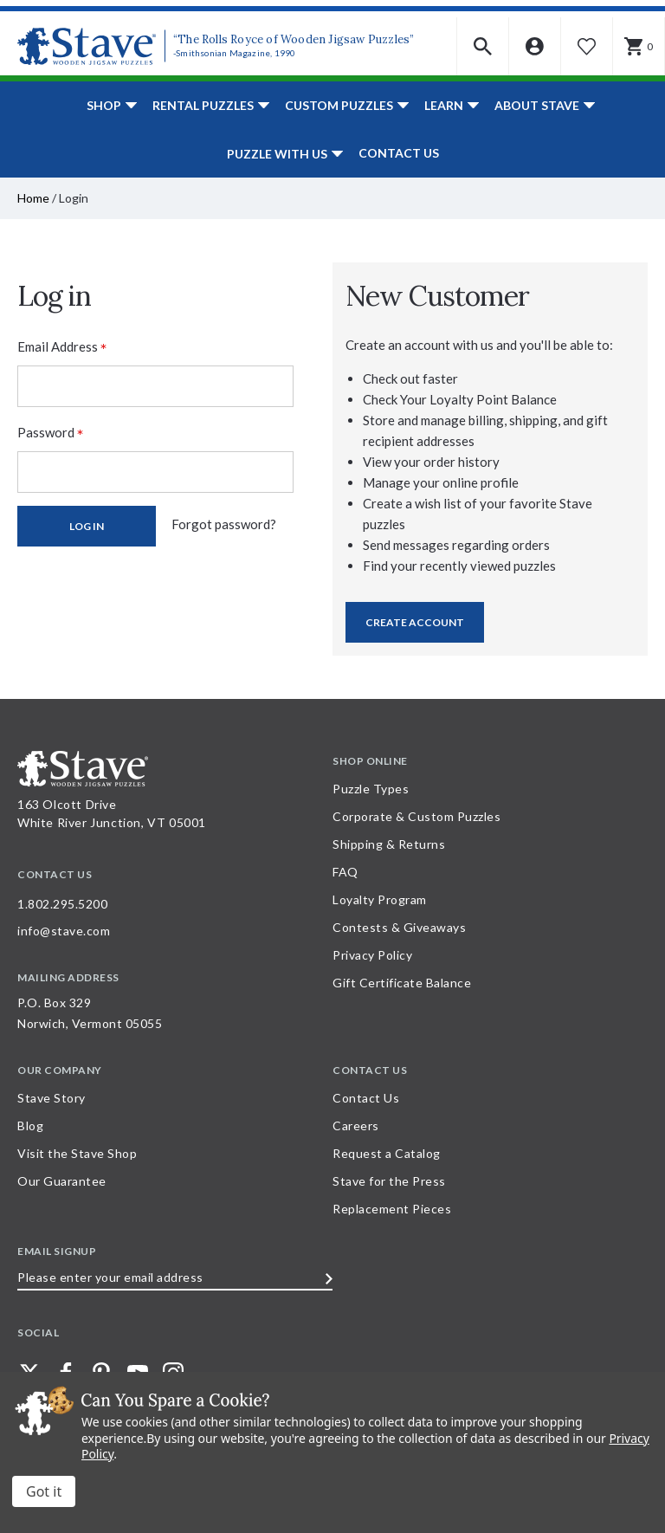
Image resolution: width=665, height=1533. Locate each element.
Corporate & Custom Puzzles (416, 816)
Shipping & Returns (388, 844)
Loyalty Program (379, 899)
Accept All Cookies (43, 1491)
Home (33, 198)
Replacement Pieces (391, 1208)
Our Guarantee (62, 1181)
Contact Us (398, 153)
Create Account (414, 622)
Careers (355, 1125)
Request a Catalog (386, 1153)
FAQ (345, 871)
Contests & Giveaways (399, 927)
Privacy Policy (372, 955)
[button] (483, 46)
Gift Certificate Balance (401, 982)
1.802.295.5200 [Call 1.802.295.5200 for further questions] (62, 903)
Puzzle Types (370, 788)
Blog (30, 1125)
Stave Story (51, 1097)
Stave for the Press (389, 1181)
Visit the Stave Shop (77, 1153)
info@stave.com (63, 930)
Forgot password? (223, 524)
